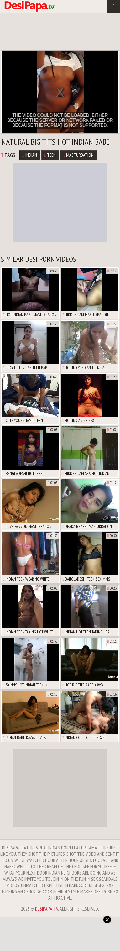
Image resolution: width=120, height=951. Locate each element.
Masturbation (78, 155)
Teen (50, 155)
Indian (30, 155)
